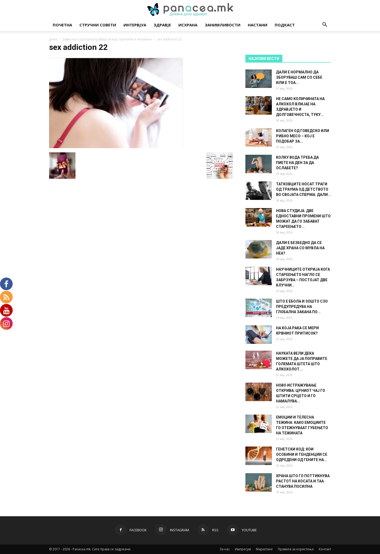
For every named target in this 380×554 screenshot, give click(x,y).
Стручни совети (97, 24)
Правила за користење (296, 549)
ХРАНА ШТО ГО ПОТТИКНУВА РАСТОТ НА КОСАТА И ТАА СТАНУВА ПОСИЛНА (303, 481)
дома (53, 39)
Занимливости (222, 24)
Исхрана (187, 24)
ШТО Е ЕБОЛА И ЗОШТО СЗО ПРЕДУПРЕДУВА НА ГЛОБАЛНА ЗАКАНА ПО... (302, 306)
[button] (324, 25)
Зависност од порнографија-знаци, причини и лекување (107, 39)
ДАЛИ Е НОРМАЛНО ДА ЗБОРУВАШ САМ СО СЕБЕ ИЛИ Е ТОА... (299, 77)
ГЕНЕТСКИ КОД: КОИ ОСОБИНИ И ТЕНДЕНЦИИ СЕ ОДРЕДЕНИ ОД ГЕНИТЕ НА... (301, 454)
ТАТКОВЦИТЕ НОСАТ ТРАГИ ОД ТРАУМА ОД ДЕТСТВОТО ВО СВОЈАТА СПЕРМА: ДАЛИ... (303, 189)
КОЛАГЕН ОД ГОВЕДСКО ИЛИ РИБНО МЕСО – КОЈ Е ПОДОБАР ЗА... (302, 136)
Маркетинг (264, 549)
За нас (225, 549)
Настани (257, 24)
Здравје (162, 24)
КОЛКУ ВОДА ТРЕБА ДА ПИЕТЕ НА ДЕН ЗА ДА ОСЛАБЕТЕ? (297, 162)
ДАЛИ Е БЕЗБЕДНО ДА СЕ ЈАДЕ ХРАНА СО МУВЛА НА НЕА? (300, 248)
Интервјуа (135, 24)
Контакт (325, 549)
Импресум (243, 549)
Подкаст (285, 24)
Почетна (62, 24)
